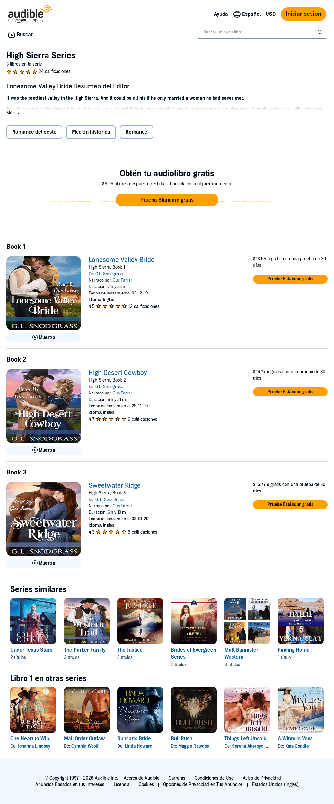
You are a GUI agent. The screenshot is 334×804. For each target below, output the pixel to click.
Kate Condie (297, 746)
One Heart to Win (29, 739)
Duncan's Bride (134, 739)
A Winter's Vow (295, 739)
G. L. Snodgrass (109, 499)
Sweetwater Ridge (115, 486)
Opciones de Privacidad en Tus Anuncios (203, 784)
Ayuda (221, 14)
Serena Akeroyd (248, 746)
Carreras (177, 778)
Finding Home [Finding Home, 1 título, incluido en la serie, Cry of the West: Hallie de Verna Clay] (294, 650)
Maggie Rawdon (193, 746)
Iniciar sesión (303, 14)
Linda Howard (139, 746)
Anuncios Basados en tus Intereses (69, 784)
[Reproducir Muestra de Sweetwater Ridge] (43, 563)
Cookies (146, 784)
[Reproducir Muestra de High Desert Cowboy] (43, 450)
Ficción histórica (91, 132)
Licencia (121, 784)
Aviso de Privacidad (262, 778)
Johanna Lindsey (34, 746)
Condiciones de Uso (214, 778)
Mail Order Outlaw (84, 739)
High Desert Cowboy (118, 373)
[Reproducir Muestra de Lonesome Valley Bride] (43, 337)
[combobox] (262, 32)
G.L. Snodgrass (109, 273)
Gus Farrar (122, 280)
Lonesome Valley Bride (121, 260)
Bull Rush (181, 739)
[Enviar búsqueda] (320, 32)
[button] (13, 113)
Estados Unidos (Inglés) (275, 784)
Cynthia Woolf (85, 746)
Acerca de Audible (141, 778)
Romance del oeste (34, 132)
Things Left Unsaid (245, 739)
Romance (136, 132)
